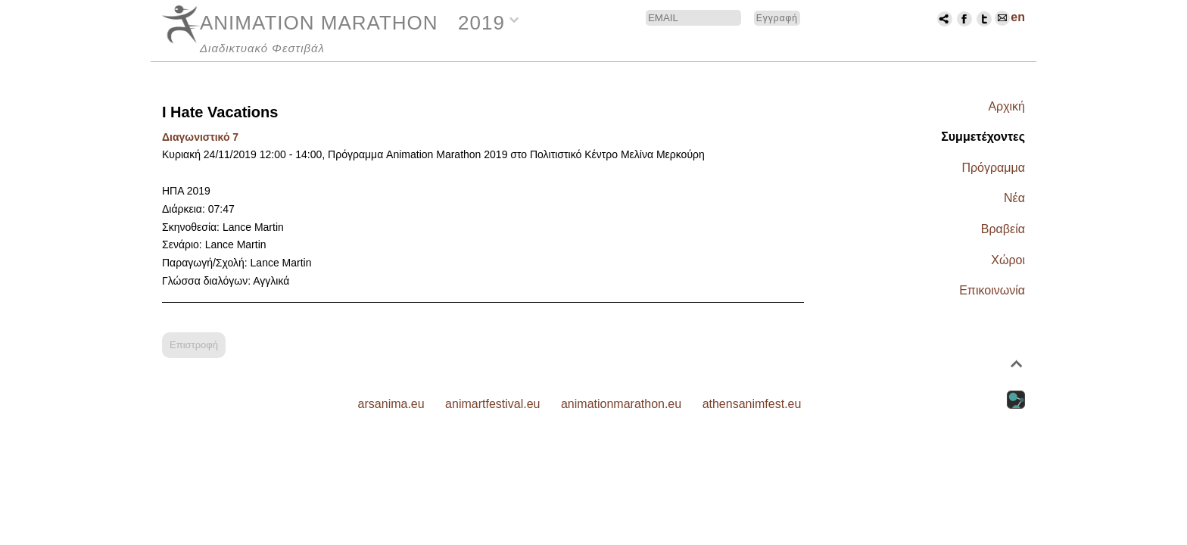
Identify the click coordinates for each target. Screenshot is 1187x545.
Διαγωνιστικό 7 (200, 137)
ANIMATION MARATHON (319, 22)
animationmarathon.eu (621, 403)
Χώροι (1008, 260)
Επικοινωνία (992, 290)
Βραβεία (1003, 229)
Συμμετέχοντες (983, 136)
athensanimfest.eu (752, 403)
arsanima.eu (391, 403)
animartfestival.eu (492, 403)
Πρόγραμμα (993, 167)
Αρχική (1006, 106)
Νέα (1014, 198)
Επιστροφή (194, 344)
